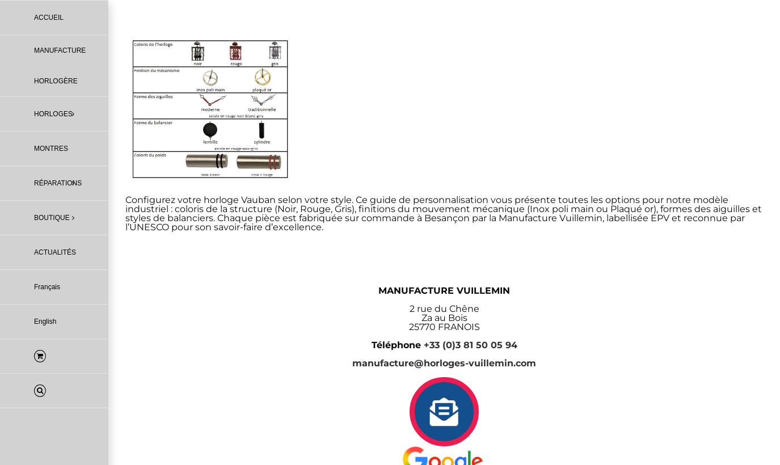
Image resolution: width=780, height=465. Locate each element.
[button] (54, 391)
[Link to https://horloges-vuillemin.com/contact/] (444, 411)
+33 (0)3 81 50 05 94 (470, 345)
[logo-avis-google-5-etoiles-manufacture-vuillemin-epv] (444, 450)
